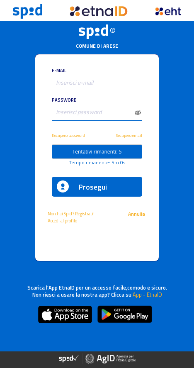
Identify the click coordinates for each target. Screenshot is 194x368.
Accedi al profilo (63, 220)
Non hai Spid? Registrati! (71, 213)
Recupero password (68, 135)
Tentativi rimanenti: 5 (97, 151)
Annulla (137, 214)
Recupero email (129, 135)
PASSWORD (64, 99)
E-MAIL (59, 70)
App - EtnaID (147, 294)
